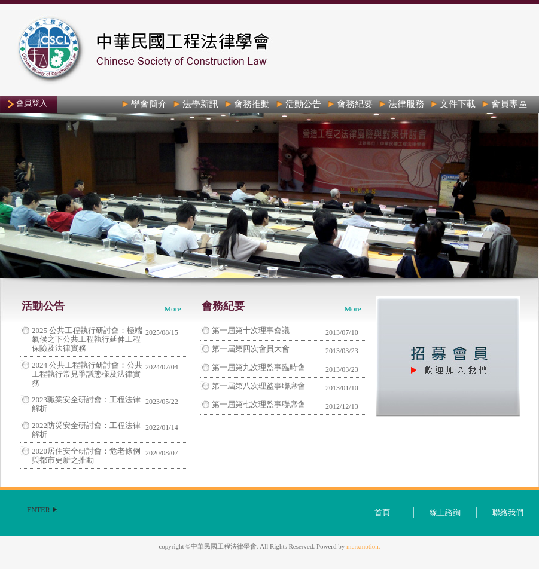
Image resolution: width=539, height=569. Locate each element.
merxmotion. (363, 546)
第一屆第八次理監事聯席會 (258, 385)
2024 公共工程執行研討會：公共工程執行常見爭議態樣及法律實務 (87, 373)
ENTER (38, 510)
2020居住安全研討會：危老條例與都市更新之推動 (86, 455)
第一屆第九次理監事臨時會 (258, 367)
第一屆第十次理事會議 (251, 330)
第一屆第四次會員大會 (251, 348)
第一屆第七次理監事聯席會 (258, 404)
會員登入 (31, 103)
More (172, 308)
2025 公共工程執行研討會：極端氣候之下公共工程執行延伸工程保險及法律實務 (87, 339)
